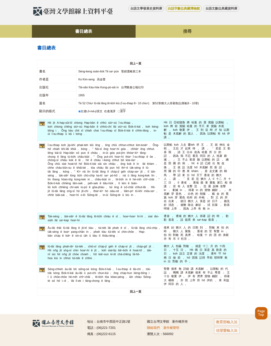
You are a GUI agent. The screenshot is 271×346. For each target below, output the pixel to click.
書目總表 (83, 31)
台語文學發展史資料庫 (146, 8)
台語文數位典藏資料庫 (221, 8)
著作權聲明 (171, 328)
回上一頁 (135, 63)
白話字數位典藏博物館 (184, 8)
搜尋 (187, 31)
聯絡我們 (153, 328)
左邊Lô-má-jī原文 (90, 111)
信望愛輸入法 (226, 330)
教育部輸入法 (226, 322)
